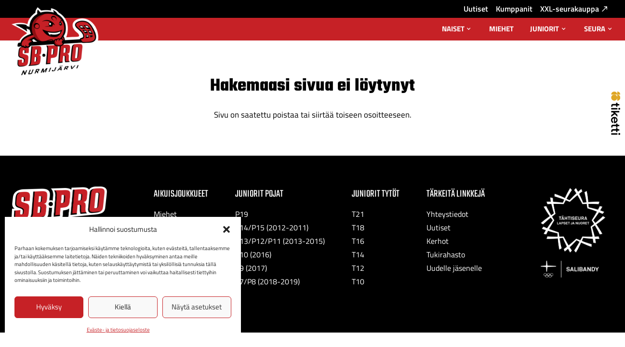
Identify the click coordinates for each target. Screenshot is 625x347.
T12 (358, 268)
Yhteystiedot (447, 214)
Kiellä (123, 306)
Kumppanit (514, 8)
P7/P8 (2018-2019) (267, 281)
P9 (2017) (251, 268)
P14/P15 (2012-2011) (271, 227)
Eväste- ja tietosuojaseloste (118, 330)
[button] (226, 229)
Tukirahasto (445, 254)
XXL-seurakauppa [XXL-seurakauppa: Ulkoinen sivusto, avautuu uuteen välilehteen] (573, 8)
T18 (358, 227)
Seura (598, 31)
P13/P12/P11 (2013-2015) (280, 241)
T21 (358, 214)
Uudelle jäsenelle (454, 268)
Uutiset (476, 8)
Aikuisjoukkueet (181, 194)
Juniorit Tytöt (375, 194)
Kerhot (437, 241)
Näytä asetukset (197, 306)
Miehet (501, 28)
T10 (358, 281)
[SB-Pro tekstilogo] (59, 205)
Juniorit (548, 31)
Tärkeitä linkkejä (455, 194)
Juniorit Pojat (259, 194)
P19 (241, 214)
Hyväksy (49, 306)
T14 (358, 254)
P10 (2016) (253, 254)
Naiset (457, 31)
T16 (358, 241)
